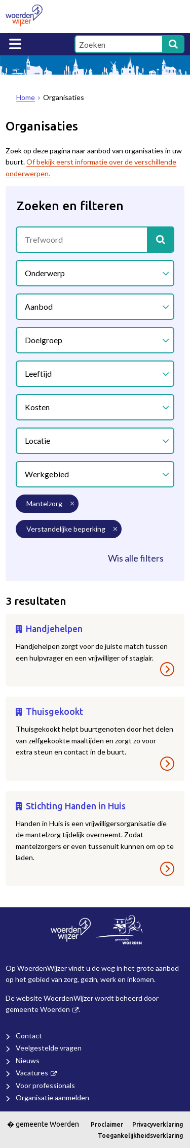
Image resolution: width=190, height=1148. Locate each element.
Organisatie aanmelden (52, 1097)
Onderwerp (45, 273)
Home (25, 97)
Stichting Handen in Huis (76, 806)
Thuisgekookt (54, 711)
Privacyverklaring (157, 1124)
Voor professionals (45, 1085)
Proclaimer (107, 1124)
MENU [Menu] (15, 44)
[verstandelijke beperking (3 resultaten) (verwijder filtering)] (69, 529)
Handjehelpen (54, 629)
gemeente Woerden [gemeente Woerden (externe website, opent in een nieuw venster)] (38, 1009)
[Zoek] (173, 44)
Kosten (37, 407)
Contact (29, 1035)
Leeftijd (38, 373)
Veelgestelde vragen (49, 1047)
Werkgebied (47, 474)
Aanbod (39, 306)
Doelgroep (43, 340)
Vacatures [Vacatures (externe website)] (32, 1072)
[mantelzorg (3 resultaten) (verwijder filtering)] (47, 504)
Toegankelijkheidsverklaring (140, 1135)
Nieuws (28, 1060)
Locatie (37, 440)
